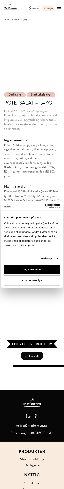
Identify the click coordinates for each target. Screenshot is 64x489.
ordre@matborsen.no (32, 425)
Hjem (6, 19)
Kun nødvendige (32, 280)
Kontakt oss (34, 8)
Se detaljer (47, 258)
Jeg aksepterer (32, 269)
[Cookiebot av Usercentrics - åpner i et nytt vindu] (45, 205)
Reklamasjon (48, 8)
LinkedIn (34, 355)
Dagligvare (14, 94)
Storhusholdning (41, 94)
